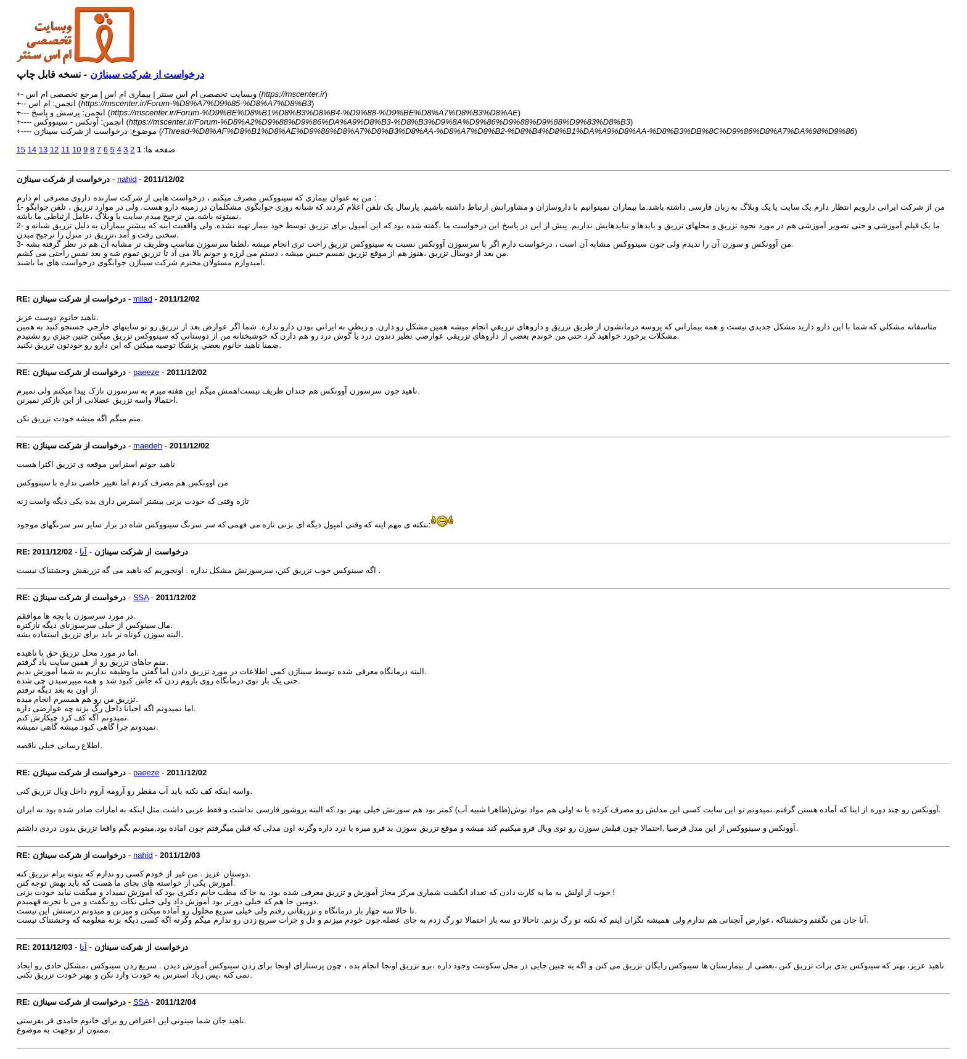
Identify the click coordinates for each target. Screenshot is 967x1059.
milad (142, 298)
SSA (141, 597)
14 (32, 149)
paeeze (146, 372)
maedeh (147, 445)
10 (76, 149)
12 (54, 149)
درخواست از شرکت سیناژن (147, 74)
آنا (83, 551)
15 (21, 149)
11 (65, 149)
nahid (127, 179)
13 (43, 149)
